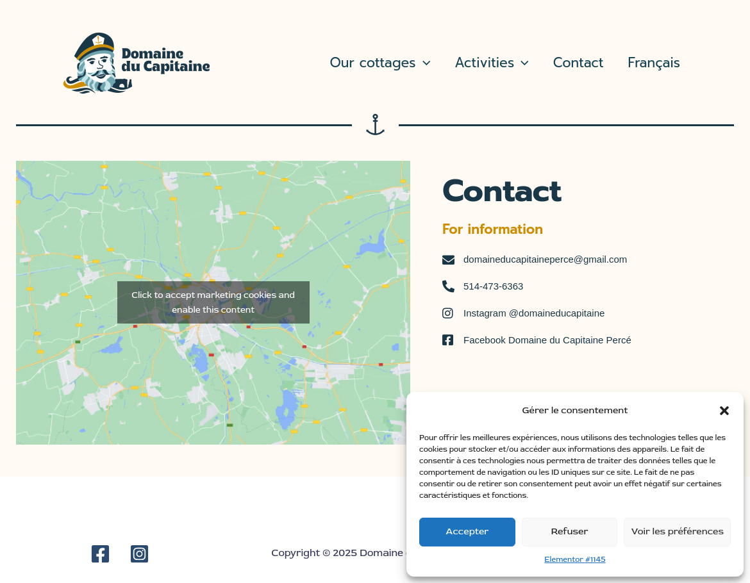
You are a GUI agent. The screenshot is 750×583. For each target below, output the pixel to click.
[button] (724, 410)
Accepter (467, 531)
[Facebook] (100, 554)
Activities (491, 63)
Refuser (569, 531)
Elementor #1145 (574, 559)
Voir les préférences (677, 531)
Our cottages (380, 63)
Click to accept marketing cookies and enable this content (213, 302)
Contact (578, 63)
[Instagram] (139, 554)
